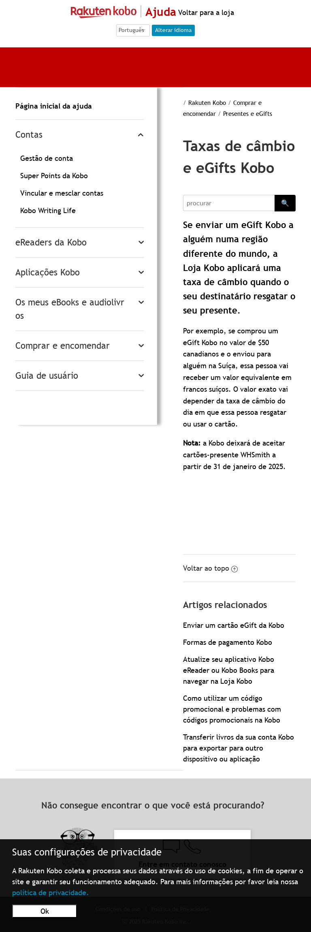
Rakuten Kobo (207, 102)
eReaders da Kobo (51, 242)
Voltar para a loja (205, 12)
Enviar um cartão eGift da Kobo (233, 625)
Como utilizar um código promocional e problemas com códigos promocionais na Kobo (232, 709)
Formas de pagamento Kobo (227, 642)
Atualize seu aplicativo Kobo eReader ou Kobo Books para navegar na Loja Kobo (228, 670)
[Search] (228, 203)
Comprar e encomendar (62, 345)
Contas (29, 134)
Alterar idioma (173, 30)
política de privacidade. (50, 892)
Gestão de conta (46, 158)
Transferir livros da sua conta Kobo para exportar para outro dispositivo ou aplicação (238, 748)
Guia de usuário (46, 375)
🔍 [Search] (285, 202)
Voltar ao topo (210, 568)
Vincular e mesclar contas (61, 193)
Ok (44, 911)
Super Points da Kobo (54, 175)
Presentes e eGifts (247, 113)
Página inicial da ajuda (53, 106)
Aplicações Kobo (47, 272)
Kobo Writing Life (48, 210)
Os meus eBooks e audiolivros (69, 309)
